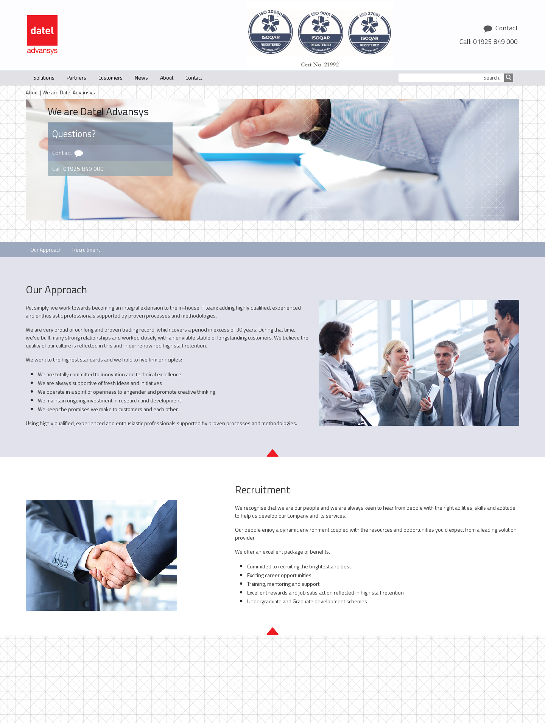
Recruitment (86, 250)
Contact (193, 77)
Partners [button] (76, 77)
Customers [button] (110, 77)
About (32, 92)
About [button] (166, 77)
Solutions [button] (43, 77)
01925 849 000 (495, 41)
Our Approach (46, 250)
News (141, 77)
